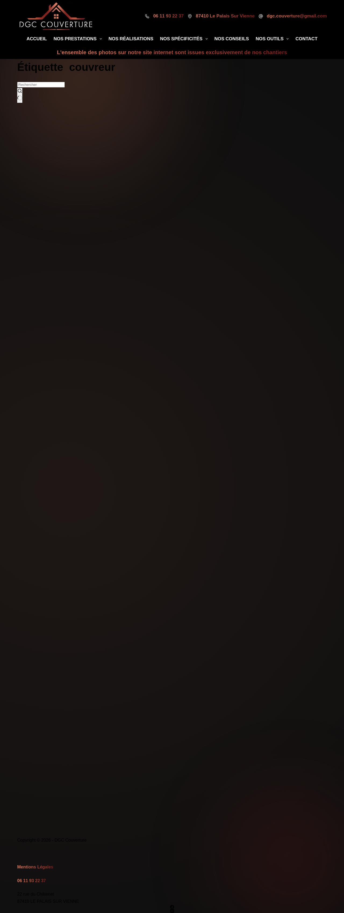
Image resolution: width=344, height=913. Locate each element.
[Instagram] (172, 911)
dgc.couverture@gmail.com (297, 16)
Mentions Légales (35, 867)
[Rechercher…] (41, 84)
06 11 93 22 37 (168, 16)
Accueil (37, 38)
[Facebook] (172, 907)
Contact (306, 38)
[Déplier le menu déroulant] (101, 39)
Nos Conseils (231, 38)
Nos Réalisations (131, 38)
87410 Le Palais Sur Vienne (225, 16)
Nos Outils (273, 39)
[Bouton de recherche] (19, 95)
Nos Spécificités (185, 39)
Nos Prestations (78, 39)
